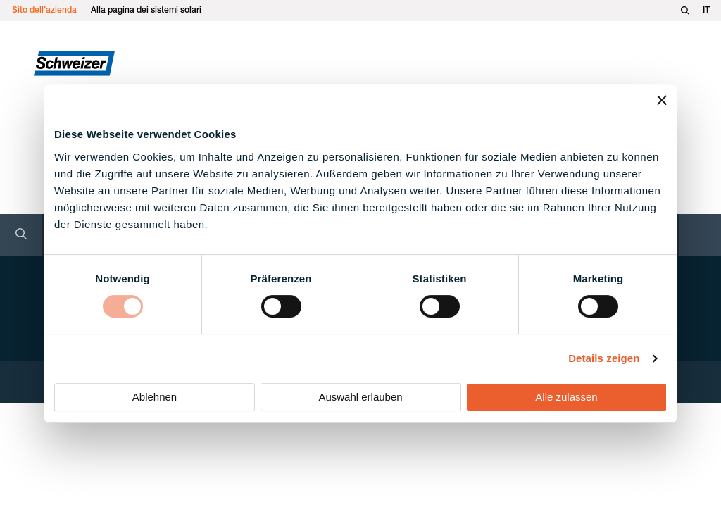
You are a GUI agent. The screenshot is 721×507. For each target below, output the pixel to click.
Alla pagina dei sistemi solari (146, 10)
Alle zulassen (566, 397)
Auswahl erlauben (360, 397)
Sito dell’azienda (44, 10)
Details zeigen (603, 358)
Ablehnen (154, 397)
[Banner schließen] (662, 100)
